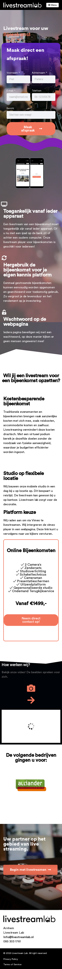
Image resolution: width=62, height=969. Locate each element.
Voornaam (12, 73)
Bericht (10, 108)
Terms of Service (12, 964)
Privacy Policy (10, 959)
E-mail (10, 91)
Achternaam (39, 73)
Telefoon (36, 91)
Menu (52, 5)
